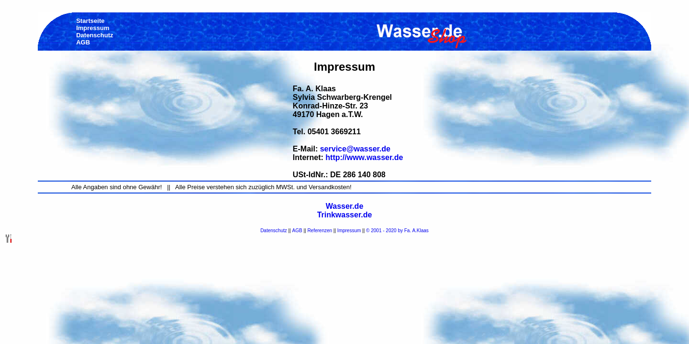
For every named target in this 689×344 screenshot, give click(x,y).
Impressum (349, 230)
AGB (297, 230)
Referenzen (319, 230)
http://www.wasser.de (364, 157)
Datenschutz (273, 230)
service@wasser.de (355, 149)
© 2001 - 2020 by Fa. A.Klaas (397, 230)
